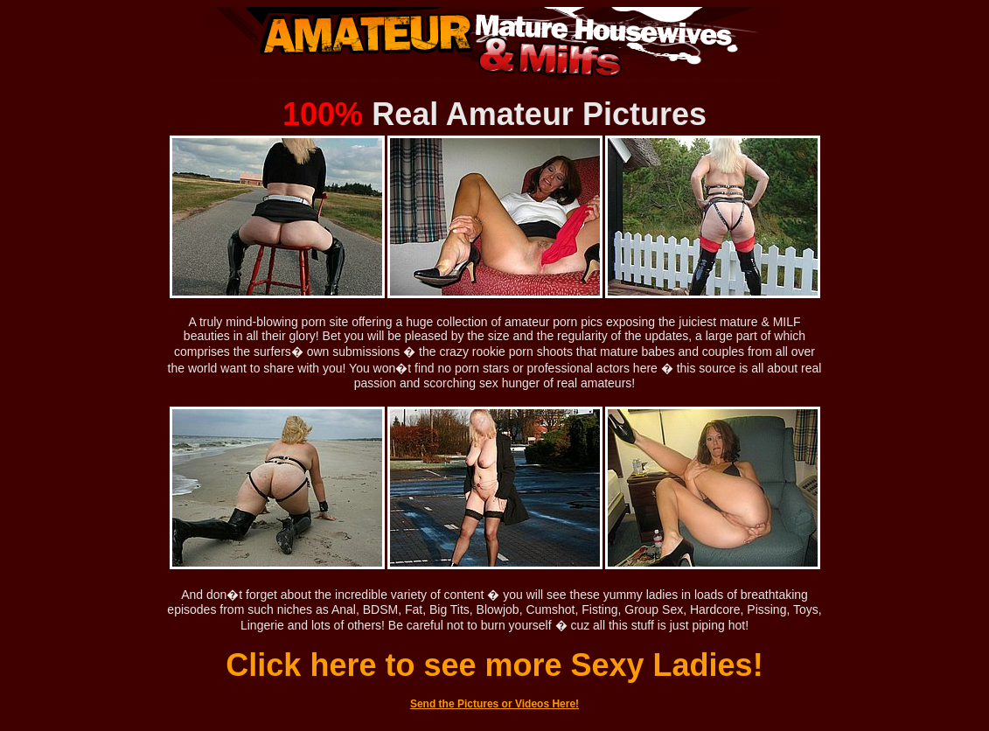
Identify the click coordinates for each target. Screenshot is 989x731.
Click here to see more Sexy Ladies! (494, 665)
